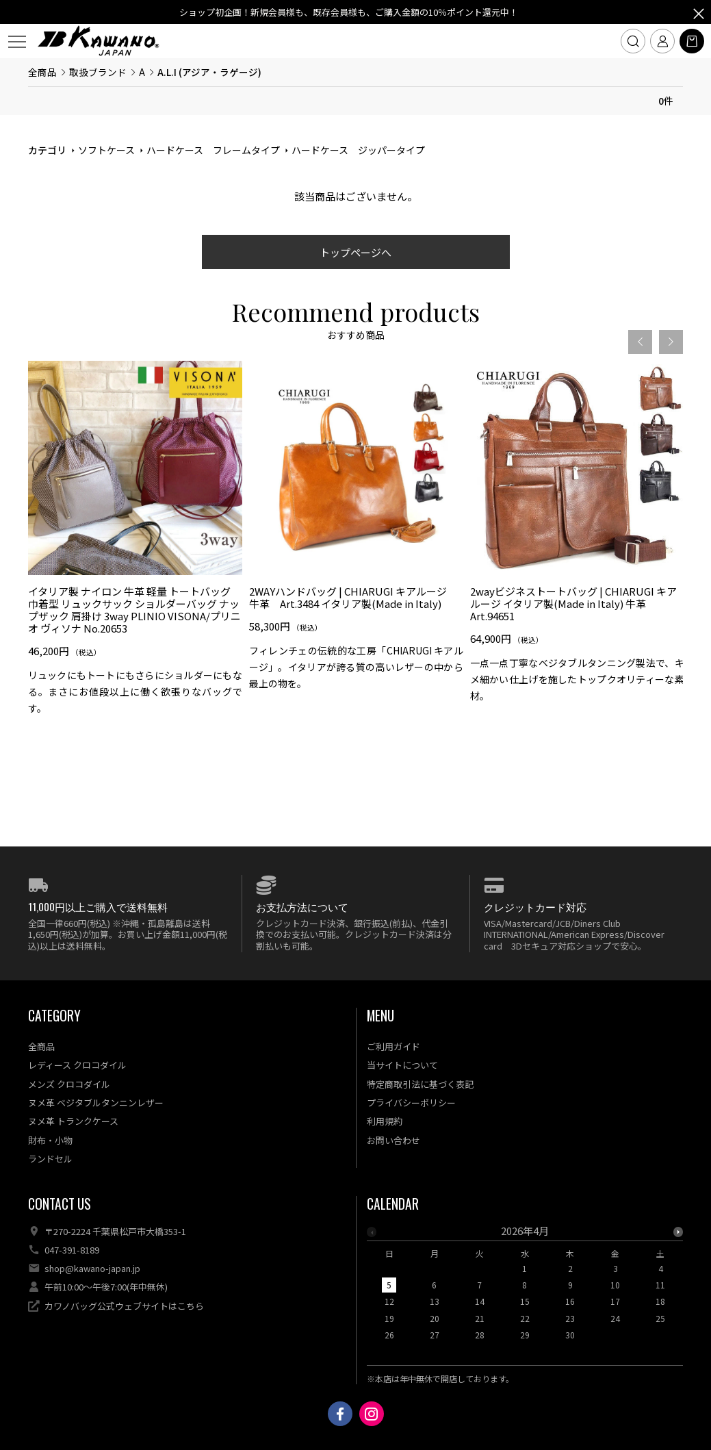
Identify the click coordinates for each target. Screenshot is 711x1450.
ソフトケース (106, 150)
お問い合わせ (393, 1140)
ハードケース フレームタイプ (213, 150)
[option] (135, 543)
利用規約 (384, 1121)
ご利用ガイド (393, 1046)
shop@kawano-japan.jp (92, 1268)
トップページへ (355, 252)
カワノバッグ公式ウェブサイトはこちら (124, 1305)
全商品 (42, 72)
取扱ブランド (98, 72)
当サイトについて (402, 1064)
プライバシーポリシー (411, 1102)
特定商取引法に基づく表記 (420, 1084)
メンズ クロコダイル (69, 1084)
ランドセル (50, 1158)
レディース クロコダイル (77, 1064)
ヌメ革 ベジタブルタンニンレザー (96, 1102)
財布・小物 (50, 1140)
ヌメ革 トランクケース (73, 1121)
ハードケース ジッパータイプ (358, 150)
